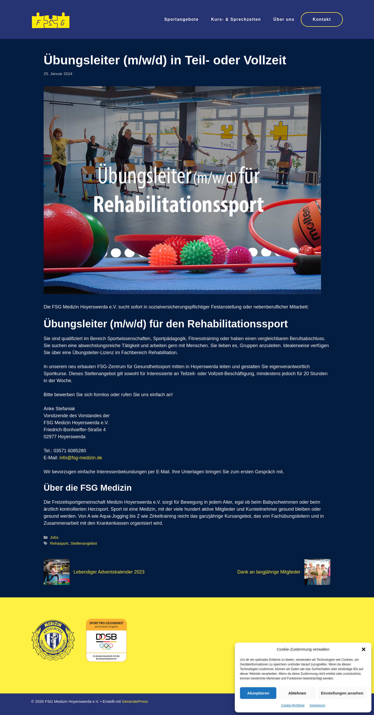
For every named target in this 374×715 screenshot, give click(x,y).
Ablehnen (297, 693)
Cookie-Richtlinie (292, 705)
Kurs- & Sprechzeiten (236, 19)
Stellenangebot (84, 543)
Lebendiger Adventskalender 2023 (109, 572)
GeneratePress (135, 701)
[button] (363, 649)
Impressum (317, 705)
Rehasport (59, 543)
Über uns (284, 19)
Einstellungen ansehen (342, 693)
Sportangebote (181, 19)
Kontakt (322, 19)
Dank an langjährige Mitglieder (268, 572)
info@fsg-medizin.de (80, 457)
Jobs (54, 537)
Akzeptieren (258, 693)
